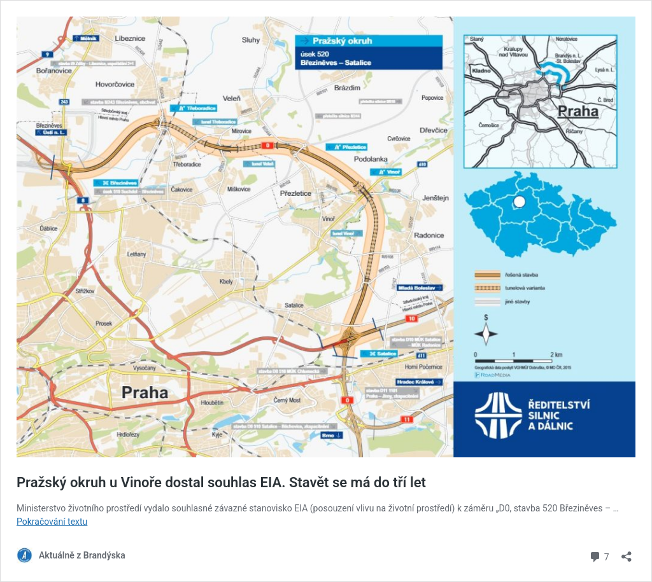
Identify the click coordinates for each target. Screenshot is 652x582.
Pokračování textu (52, 521)
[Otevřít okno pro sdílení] (626, 552)
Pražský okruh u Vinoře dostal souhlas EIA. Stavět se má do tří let (221, 482)
